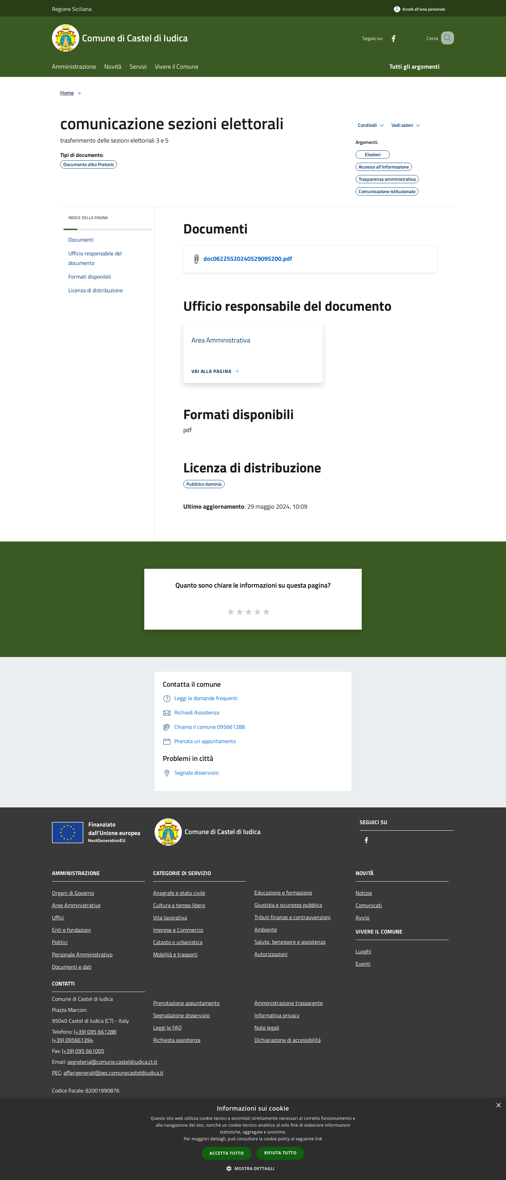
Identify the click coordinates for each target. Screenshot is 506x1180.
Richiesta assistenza (176, 1040)
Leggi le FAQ (167, 1027)
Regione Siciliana (72, 9)
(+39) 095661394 (72, 1040)
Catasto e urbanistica (177, 942)
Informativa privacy (276, 1015)
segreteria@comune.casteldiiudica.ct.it (112, 1062)
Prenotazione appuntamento (186, 1003)
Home (67, 93)
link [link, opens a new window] (318, 1139)
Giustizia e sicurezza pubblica (288, 905)
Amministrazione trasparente (288, 1003)
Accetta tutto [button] (227, 1153)
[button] (253, 1168)
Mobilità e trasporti (175, 954)
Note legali (266, 1027)
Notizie (364, 893)
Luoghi (363, 951)
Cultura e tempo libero (179, 905)
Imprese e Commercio (178, 930)
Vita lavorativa (170, 917)
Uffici (58, 917)
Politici (60, 942)
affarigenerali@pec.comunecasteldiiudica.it (113, 1073)
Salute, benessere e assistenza (289, 942)
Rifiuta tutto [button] (280, 1153)
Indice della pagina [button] (88, 217)
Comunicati (369, 905)
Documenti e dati (72, 967)
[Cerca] (446, 38)
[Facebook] (385, 37)
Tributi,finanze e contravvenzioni (292, 917)
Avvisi (363, 917)
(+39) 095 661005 (83, 1051)
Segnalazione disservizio (181, 1015)
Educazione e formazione (283, 892)
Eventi (363, 964)
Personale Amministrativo (82, 954)
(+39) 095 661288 (95, 1032)
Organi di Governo (73, 893)
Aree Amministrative (76, 905)
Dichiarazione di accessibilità (287, 1040)
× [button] (498, 1105)
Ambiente (265, 929)
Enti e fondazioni (71, 930)
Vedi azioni (406, 125)
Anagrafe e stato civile (179, 893)
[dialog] (253, 1139)
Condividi (372, 125)
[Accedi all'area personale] (419, 9)
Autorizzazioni (271, 954)
